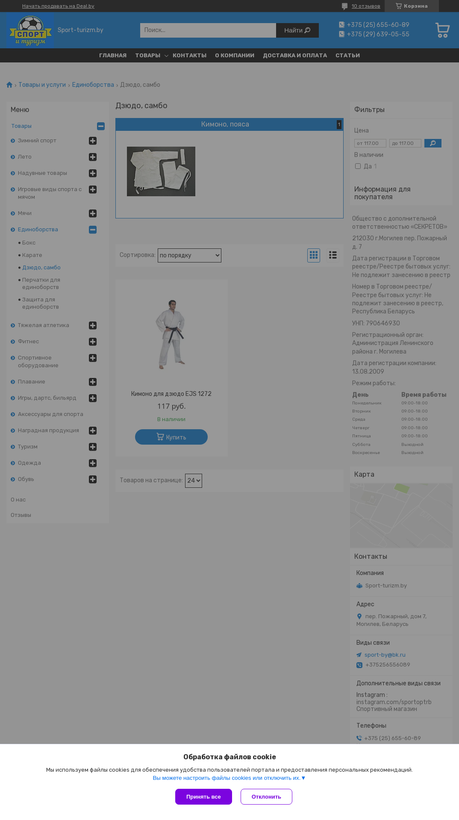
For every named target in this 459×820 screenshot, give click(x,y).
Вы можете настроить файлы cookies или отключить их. (226, 778)
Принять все (203, 796)
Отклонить (266, 796)
